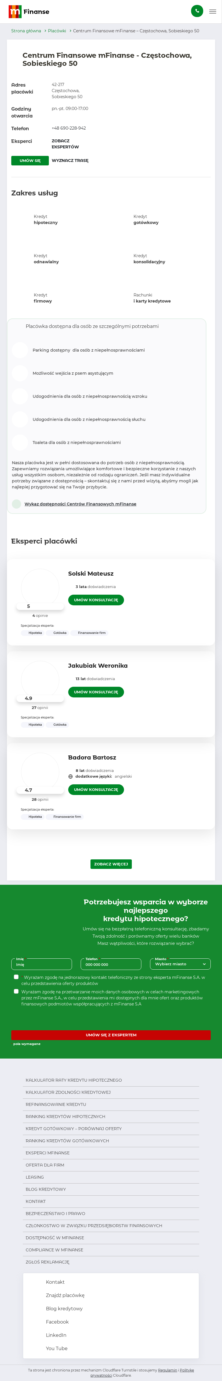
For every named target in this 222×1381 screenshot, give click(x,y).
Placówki (57, 30)
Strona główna (26, 30)
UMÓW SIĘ (30, 160)
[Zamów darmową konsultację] (197, 11)
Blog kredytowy (46, 1189)
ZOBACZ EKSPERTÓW (65, 144)
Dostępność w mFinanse (55, 1237)
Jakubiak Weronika (98, 665)
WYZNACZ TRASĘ (70, 160)
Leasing (35, 1177)
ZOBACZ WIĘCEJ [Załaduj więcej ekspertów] (111, 864)
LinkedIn (55, 1335)
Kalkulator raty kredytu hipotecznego (74, 1080)
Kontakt (36, 1201)
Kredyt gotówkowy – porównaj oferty (74, 1128)
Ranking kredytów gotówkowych (67, 1140)
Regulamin (167, 1370)
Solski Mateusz (91, 573)
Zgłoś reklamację (47, 1262)
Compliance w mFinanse (54, 1250)
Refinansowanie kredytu (56, 1104)
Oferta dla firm (45, 1165)
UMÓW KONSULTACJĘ (96, 600)
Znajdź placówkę (65, 1295)
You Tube (56, 1348)
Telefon (93, 959)
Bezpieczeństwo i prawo (55, 1213)
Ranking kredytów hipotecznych (65, 1116)
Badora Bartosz (92, 757)
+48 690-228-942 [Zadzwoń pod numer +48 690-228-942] (69, 128)
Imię (21, 959)
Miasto (162, 959)
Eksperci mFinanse (48, 1153)
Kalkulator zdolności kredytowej (68, 1092)
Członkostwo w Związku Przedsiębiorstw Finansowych (94, 1225)
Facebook (57, 1322)
